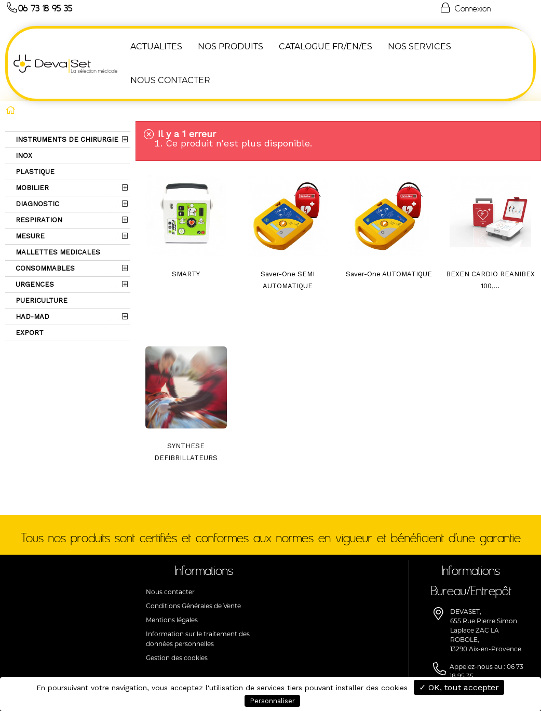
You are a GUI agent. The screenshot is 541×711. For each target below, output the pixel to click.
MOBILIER (31, 188)
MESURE (29, 236)
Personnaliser (272, 701)
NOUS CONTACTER (170, 80)
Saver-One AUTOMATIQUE (389, 274)
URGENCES (33, 284)
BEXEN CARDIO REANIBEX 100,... (490, 280)
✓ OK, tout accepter (459, 687)
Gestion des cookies (177, 658)
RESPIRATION (37, 220)
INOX (22, 155)
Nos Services (419, 46)
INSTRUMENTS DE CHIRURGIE (65, 139)
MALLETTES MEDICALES (56, 252)
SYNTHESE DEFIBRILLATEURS (186, 452)
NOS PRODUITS (230, 46)
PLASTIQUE (34, 172)
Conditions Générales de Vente (193, 606)
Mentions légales (172, 620)
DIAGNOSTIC (36, 204)
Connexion (465, 8)
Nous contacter (170, 592)
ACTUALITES (156, 46)
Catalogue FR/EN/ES (325, 46)
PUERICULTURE (40, 300)
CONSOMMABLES (44, 268)
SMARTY (186, 274)
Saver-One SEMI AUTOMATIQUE (288, 280)
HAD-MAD (31, 316)
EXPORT (28, 333)
